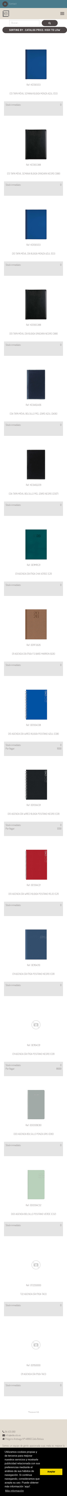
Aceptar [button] (51, 1472)
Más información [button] (14, 1491)
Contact (9, 3)
